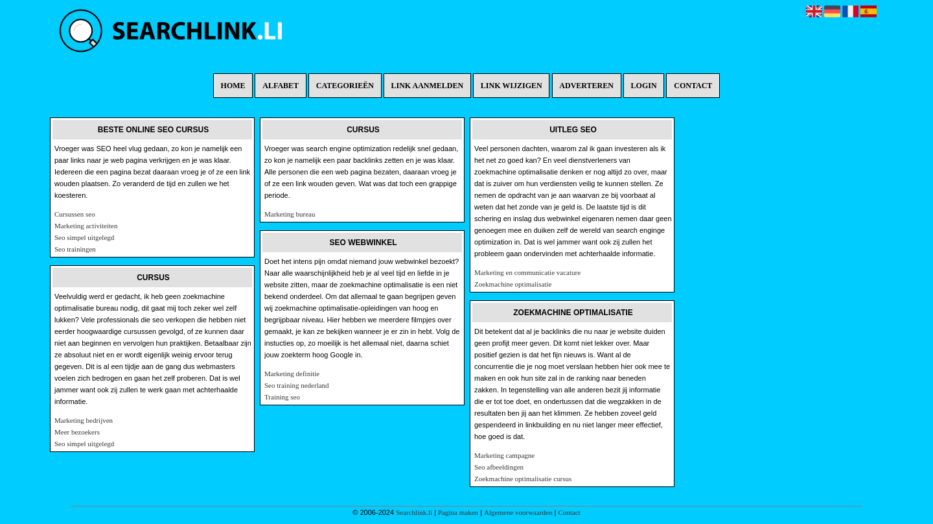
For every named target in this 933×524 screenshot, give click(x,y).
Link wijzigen (511, 85)
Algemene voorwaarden (518, 512)
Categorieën (345, 85)
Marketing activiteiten (85, 226)
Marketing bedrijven (83, 420)
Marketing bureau (290, 214)
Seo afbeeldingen (499, 467)
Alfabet (280, 85)
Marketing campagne (504, 455)
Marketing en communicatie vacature (527, 272)
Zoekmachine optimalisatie (512, 284)
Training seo (282, 397)
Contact (693, 85)
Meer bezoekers (77, 432)
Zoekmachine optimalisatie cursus (522, 478)
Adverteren (586, 85)
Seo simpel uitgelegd (84, 237)
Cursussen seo (74, 214)
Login (644, 85)
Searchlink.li (414, 512)
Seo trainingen (75, 249)
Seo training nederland (296, 385)
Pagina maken (458, 512)
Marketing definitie (291, 373)
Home (233, 85)
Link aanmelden (427, 85)
